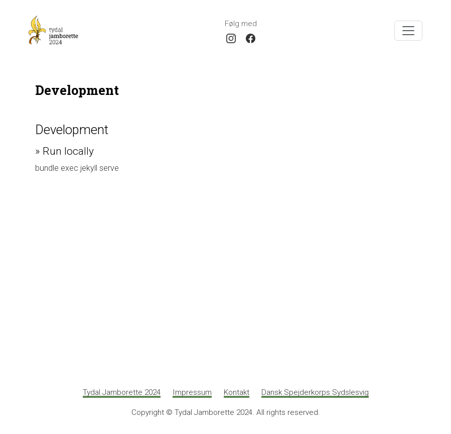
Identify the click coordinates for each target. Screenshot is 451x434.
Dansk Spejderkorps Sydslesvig (315, 392)
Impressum (192, 392)
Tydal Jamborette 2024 (122, 392)
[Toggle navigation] (408, 31)
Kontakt (236, 392)
